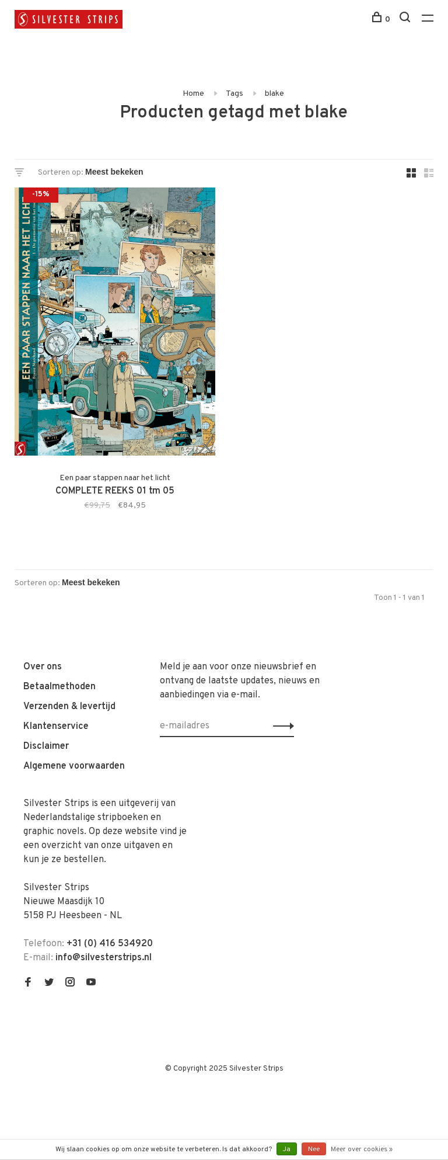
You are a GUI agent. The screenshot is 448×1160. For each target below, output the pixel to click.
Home (193, 94)
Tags (234, 94)
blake (274, 94)
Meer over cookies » (362, 1149)
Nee (314, 1149)
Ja (286, 1149)
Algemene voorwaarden (74, 766)
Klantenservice (56, 726)
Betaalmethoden (59, 687)
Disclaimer (46, 746)
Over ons (42, 667)
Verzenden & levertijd (69, 707)
